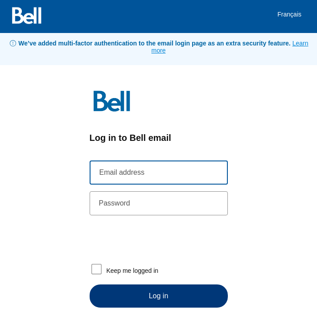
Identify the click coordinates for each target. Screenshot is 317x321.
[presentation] (157, 239)
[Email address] (159, 172)
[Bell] (27, 16)
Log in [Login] (159, 296)
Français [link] (289, 14)
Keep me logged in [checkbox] (124, 269)
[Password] (159, 203)
